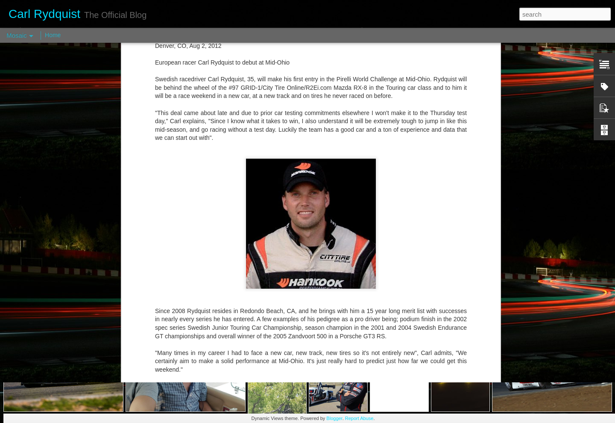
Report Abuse (359, 418)
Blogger (334, 418)
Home (53, 35)
